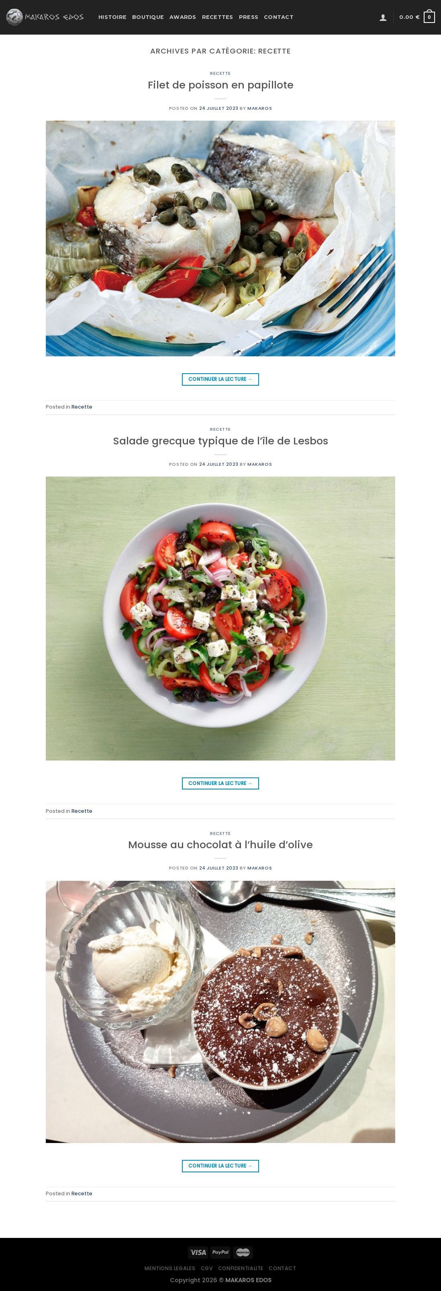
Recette (220, 73)
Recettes (217, 17)
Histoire (112, 17)
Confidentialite (240, 1268)
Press (248, 17)
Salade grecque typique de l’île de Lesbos (220, 441)
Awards (182, 17)
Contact (279, 17)
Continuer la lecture (220, 379)
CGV (207, 1268)
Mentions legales (170, 1268)
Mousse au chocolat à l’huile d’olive (220, 844)
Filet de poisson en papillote (221, 85)
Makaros (259, 108)
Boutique (148, 17)
